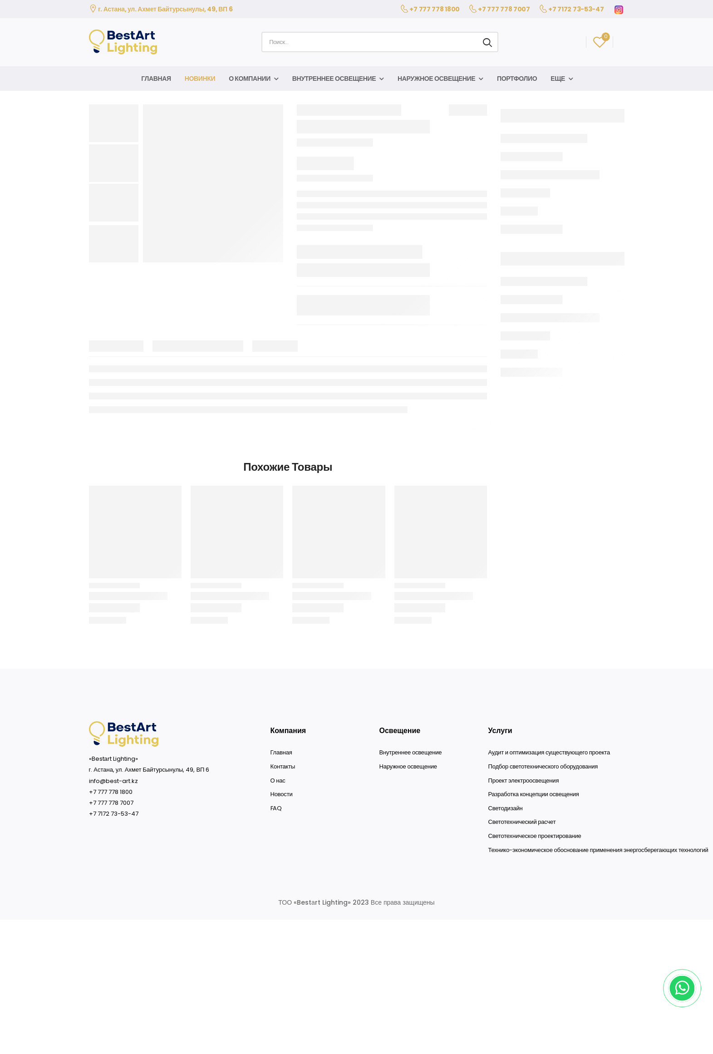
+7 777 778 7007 (504, 9)
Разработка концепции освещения (533, 794)
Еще (558, 78)
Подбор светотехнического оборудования (543, 766)
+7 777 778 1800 (434, 9)
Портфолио (517, 78)
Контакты (282, 766)
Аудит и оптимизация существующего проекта (549, 752)
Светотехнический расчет (522, 822)
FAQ (276, 808)
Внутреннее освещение (334, 78)
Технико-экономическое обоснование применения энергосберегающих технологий (598, 850)
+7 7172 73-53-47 (576, 9)
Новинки (200, 78)
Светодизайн (505, 808)
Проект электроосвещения (523, 780)
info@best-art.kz (113, 781)
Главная (156, 78)
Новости (281, 794)
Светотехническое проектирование (534, 836)
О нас (277, 780)
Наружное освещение (436, 78)
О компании (249, 78)
